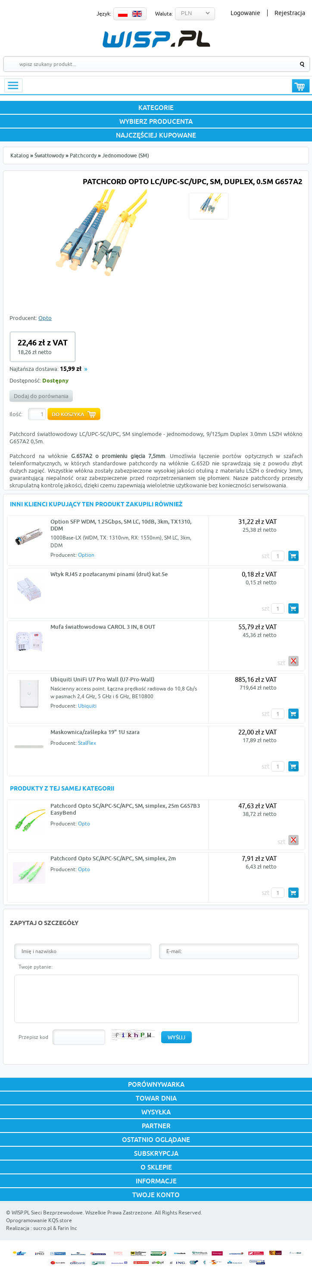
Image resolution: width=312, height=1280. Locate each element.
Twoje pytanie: (36, 966)
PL (123, 13)
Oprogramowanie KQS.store (39, 1220)
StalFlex (87, 743)
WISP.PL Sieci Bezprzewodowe (47, 1212)
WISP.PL (156, 39)
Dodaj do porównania (41, 395)
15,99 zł (70, 369)
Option (86, 555)
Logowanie (245, 12)
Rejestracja (290, 12)
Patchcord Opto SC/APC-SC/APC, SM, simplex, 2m (113, 858)
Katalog (19, 155)
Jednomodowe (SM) (125, 155)
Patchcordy (83, 155)
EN (137, 13)
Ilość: (15, 414)
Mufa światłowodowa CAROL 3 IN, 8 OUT (103, 626)
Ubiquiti (87, 706)
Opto (45, 317)
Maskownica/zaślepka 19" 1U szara (95, 731)
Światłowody (49, 155)
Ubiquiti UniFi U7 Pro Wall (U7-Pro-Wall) (102, 679)
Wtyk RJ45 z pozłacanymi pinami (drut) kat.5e (109, 574)
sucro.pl (42, 1228)
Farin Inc (67, 1228)
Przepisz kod (33, 1037)
